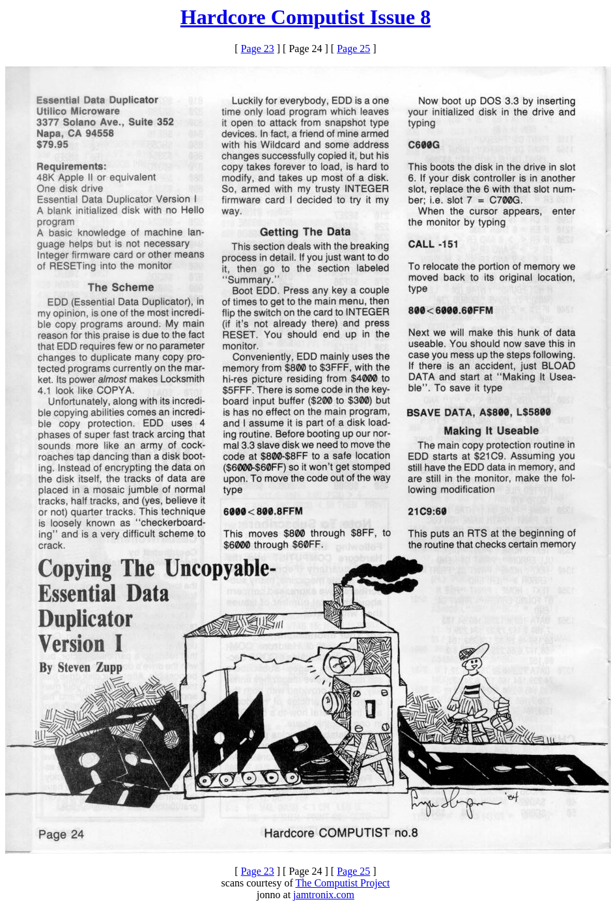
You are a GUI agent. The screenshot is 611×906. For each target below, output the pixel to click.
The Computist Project (343, 882)
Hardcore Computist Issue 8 (305, 17)
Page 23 (257, 48)
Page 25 (353, 48)
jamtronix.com (323, 894)
